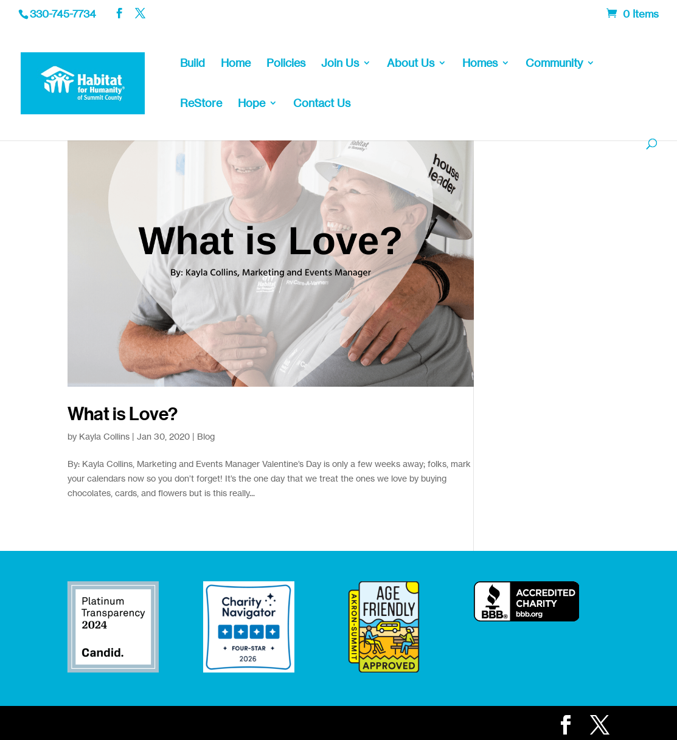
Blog (206, 436)
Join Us (340, 63)
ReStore (201, 104)
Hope (251, 104)
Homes (480, 63)
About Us (410, 63)
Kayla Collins (104, 436)
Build (192, 63)
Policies (285, 63)
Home (236, 63)
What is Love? (123, 414)
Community (554, 63)
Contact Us (321, 104)
